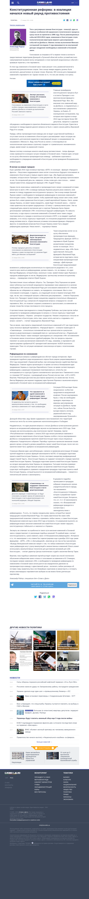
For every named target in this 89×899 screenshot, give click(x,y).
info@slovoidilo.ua (44, 876)
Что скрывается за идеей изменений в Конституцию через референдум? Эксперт (38, 395)
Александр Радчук (17, 47)
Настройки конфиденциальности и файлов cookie (25, 871)
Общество (67, 841)
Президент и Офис (42, 828)
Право (66, 846)
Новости (15, 729)
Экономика (68, 851)
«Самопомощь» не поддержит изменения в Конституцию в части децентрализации (39, 487)
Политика (14, 20)
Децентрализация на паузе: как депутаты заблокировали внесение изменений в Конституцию (38, 239)
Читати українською (17, 25)
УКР (72, 2)
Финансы (67, 848)
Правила (8, 839)
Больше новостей (44, 793)
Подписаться (72, 585)
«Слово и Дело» (23, 863)
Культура (67, 831)
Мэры (36, 841)
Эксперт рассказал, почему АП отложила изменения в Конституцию (38, 98)
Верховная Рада (41, 831)
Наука (65, 833)
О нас (7, 834)
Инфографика (44, 799)
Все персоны (40, 843)
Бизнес (66, 828)
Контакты (9, 836)
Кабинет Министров (43, 833)
